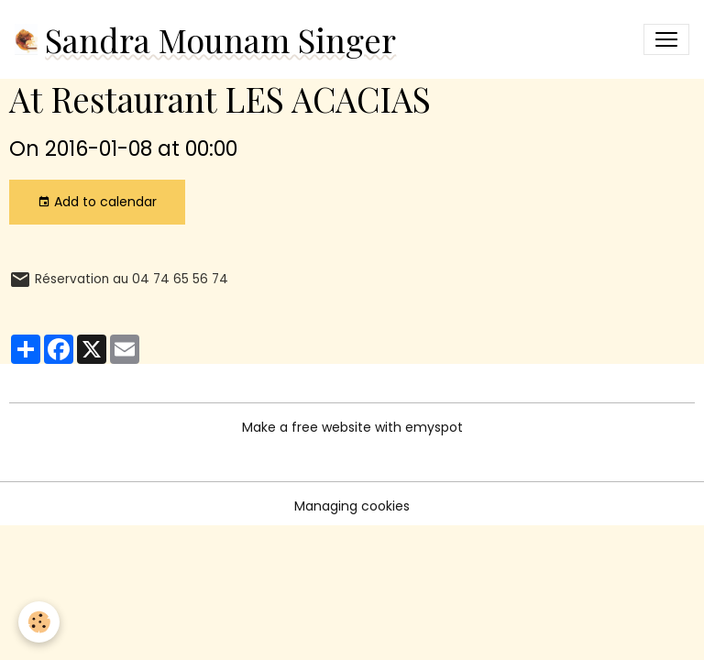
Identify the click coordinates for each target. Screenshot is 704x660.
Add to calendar (97, 201)
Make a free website (306, 427)
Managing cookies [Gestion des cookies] (352, 506)
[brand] (205, 39)
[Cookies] (39, 622)
